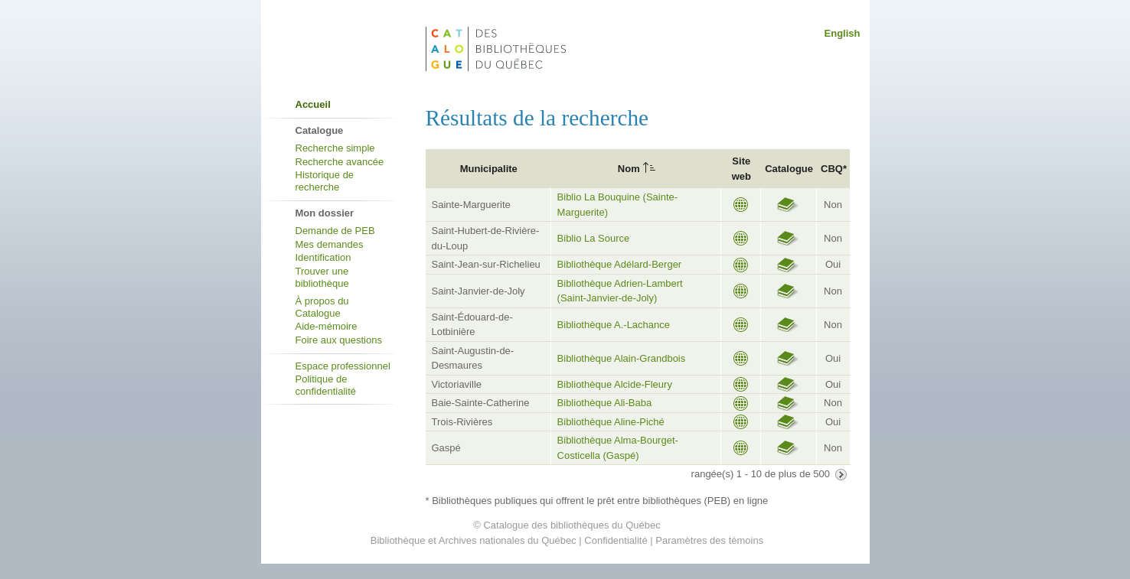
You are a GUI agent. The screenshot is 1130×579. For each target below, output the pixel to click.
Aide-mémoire (327, 326)
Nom (629, 168)
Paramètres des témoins (709, 540)
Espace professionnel (343, 366)
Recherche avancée (340, 162)
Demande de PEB (335, 230)
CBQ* (834, 168)
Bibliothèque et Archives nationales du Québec (473, 540)
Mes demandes (330, 244)
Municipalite (489, 168)
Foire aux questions (339, 340)
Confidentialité (615, 540)
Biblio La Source (593, 238)
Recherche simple (335, 148)
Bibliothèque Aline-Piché (611, 422)
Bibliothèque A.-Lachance (613, 324)
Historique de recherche (325, 181)
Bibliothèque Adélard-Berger (619, 264)
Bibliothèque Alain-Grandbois (621, 358)
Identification (323, 257)
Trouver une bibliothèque (322, 277)
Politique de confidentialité (326, 385)
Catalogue (789, 168)
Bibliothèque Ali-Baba (604, 402)
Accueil (313, 104)
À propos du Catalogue (322, 307)
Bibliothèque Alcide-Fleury (614, 384)
